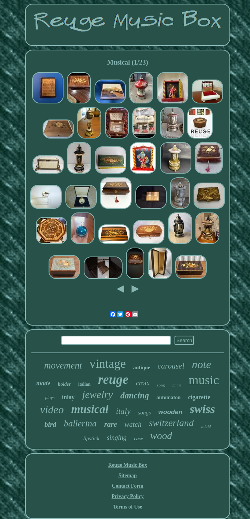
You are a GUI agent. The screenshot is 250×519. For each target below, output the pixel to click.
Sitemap (127, 475)
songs (144, 413)
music (204, 380)
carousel (171, 365)
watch (132, 424)
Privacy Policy (128, 496)
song (161, 385)
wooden (170, 412)
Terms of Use (127, 507)
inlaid (206, 426)
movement (63, 365)
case (138, 438)
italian (84, 384)
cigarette (199, 397)
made (43, 383)
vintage (107, 363)
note (201, 364)
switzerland (171, 422)
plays (49, 397)
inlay (68, 397)
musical (89, 409)
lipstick (91, 438)
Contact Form (127, 486)
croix (142, 383)
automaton (169, 397)
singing (117, 437)
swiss (202, 409)
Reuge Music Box (127, 465)
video (52, 410)
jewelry (97, 394)
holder (64, 384)
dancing (134, 395)
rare (110, 424)
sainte (176, 385)
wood (161, 435)
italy (123, 411)
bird (50, 424)
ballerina (80, 423)
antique (141, 367)
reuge (113, 379)
